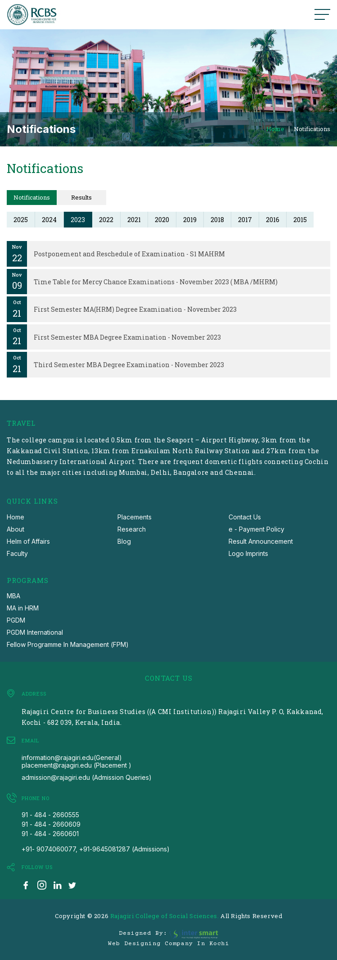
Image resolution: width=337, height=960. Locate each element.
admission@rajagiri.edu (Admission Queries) (87, 777)
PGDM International (35, 632)
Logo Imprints (248, 553)
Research (131, 529)
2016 (272, 219)
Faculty (17, 553)
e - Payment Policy (256, 529)
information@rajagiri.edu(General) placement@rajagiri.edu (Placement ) (76, 761)
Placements (134, 517)
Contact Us (245, 517)
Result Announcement (261, 541)
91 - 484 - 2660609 (51, 824)
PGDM (16, 620)
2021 (134, 219)
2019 (190, 219)
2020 (162, 219)
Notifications (312, 129)
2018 (217, 219)
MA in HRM (23, 608)
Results (81, 197)
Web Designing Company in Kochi (168, 944)
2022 (106, 219)
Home (275, 129)
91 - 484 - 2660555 (50, 815)
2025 (20, 219)
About (15, 529)
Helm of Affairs (28, 541)
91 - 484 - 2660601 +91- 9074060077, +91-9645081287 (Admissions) (96, 841)
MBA (13, 596)
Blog (124, 541)
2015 (300, 219)
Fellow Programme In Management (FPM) (68, 644)
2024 (49, 219)
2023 (78, 219)
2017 (245, 219)
